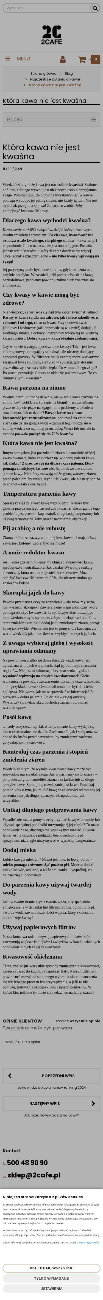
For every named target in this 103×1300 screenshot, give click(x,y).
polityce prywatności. (88, 1242)
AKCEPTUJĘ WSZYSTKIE (51, 1268)
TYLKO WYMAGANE (51, 1278)
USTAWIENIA (51, 1289)
